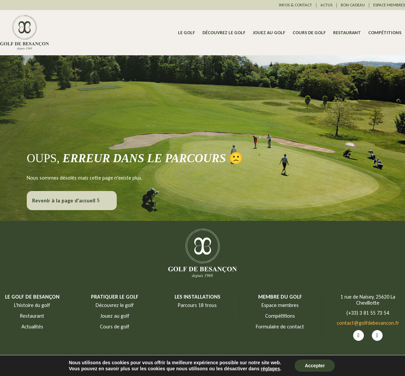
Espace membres (280, 305)
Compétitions (384, 33)
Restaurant (347, 33)
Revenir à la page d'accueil (63, 200)
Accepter (315, 365)
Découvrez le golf (223, 33)
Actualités (32, 326)
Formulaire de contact (280, 326)
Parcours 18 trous (197, 305)
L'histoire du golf (32, 305)
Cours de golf (309, 33)
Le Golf (186, 33)
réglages (270, 368)
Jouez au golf (269, 33)
